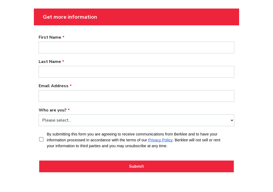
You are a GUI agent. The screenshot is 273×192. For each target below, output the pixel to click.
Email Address (54, 86)
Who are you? (53, 110)
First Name (50, 37)
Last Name (50, 62)
